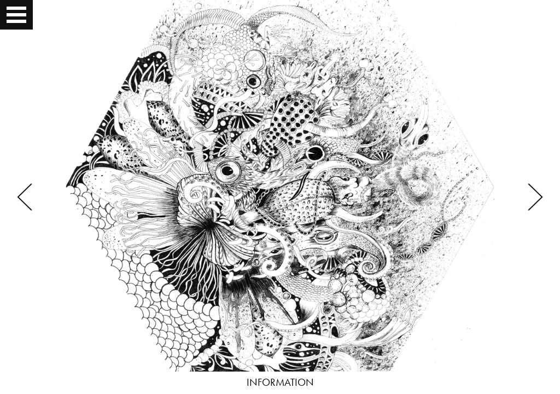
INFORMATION (280, 382)
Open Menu (17, 15)
